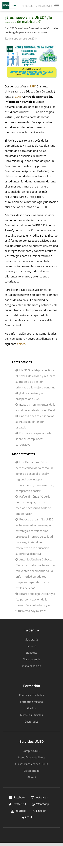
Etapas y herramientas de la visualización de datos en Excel (35, 407)
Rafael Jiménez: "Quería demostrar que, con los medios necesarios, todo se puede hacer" (33, 505)
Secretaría (31, 639)
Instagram (39, 797)
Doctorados (31, 721)
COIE (18, 97)
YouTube (18, 811)
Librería (31, 646)
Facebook (17, 797)
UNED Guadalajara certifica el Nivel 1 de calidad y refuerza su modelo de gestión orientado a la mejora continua (35, 378)
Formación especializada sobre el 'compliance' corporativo (33, 438)
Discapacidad (31, 770)
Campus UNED (31, 751)
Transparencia (31, 659)
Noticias (28, 6)
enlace (21, 344)
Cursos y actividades (31, 695)
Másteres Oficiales (31, 715)
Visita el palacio (31, 666)
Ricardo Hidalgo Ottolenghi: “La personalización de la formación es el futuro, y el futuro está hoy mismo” (35, 602)
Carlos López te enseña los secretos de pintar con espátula (34, 421)
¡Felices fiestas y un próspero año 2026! (29, 396)
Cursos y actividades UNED (31, 764)
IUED (33, 86)
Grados (31, 708)
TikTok (28, 817)
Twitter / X (17, 804)
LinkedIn (39, 811)
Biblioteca (31, 652)
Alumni (31, 777)
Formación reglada (31, 702)
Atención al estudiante (31, 757)
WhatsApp (40, 804)
